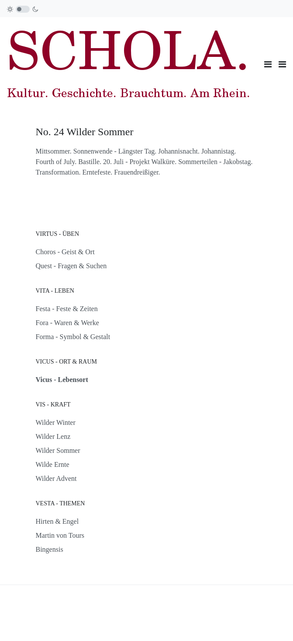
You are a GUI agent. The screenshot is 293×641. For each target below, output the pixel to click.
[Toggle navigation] (268, 64)
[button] (282, 64)
